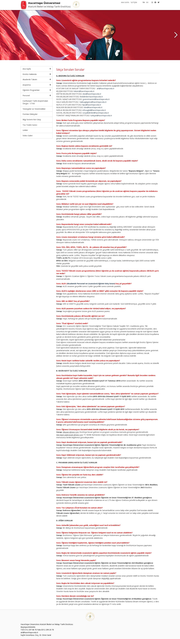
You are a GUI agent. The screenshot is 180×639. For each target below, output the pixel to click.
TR (143, 2)
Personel (26, 95)
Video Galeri (27, 135)
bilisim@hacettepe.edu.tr (84, 91)
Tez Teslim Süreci (30, 125)
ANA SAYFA (125, 2)
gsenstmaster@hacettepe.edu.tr (96, 99)
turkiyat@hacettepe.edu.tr (101, 115)
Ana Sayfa (27, 69)
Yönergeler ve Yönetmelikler (34, 109)
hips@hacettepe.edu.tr (91, 105)
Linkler (25, 130)
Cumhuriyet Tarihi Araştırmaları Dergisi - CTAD (35, 102)
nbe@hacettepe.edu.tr (93, 107)
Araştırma (27, 85)
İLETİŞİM (134, 2)
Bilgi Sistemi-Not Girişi (32, 119)
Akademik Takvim (30, 79)
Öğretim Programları (31, 90)
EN (147, 2)
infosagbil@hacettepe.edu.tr (94, 110)
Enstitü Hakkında (29, 74)
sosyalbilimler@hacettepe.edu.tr (95, 113)
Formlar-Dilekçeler (30, 114)
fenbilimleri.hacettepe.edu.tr (91, 96)
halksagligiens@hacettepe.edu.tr (93, 102)
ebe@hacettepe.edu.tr (92, 94)
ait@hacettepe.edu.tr (105, 88)
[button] (176, 35)
